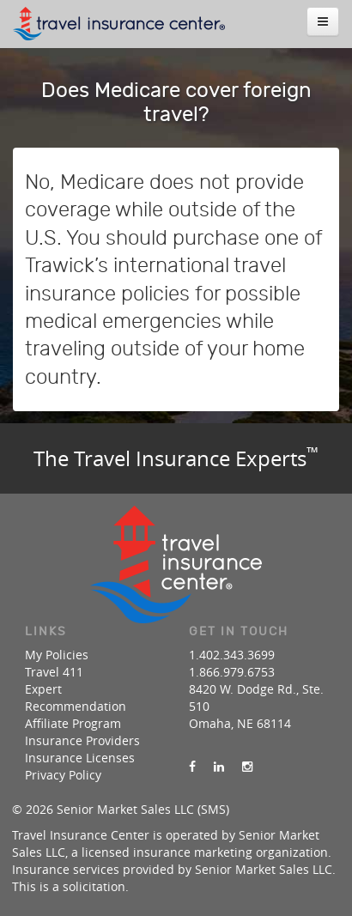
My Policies (56, 654)
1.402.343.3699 (232, 654)
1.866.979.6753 (232, 672)
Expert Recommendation (75, 697)
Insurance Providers (82, 740)
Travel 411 (54, 672)
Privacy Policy (63, 775)
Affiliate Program (73, 723)
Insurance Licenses (80, 757)
